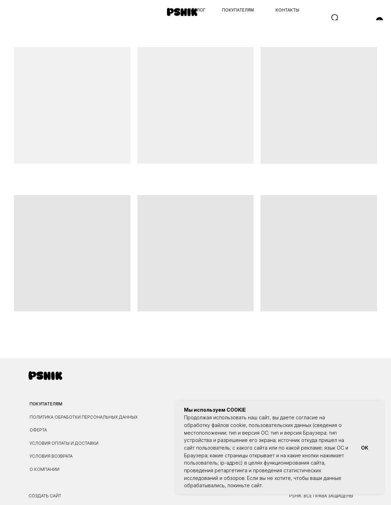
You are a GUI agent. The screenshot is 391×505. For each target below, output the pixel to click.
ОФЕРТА (38, 430)
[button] (12, 18)
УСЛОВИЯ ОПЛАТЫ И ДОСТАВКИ (64, 443)
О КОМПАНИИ (44, 469)
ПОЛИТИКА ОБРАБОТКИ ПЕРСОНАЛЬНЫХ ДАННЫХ (84, 417)
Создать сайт (45, 496)
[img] (182, 12)
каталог (196, 10)
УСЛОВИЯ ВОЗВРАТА (51, 456)
